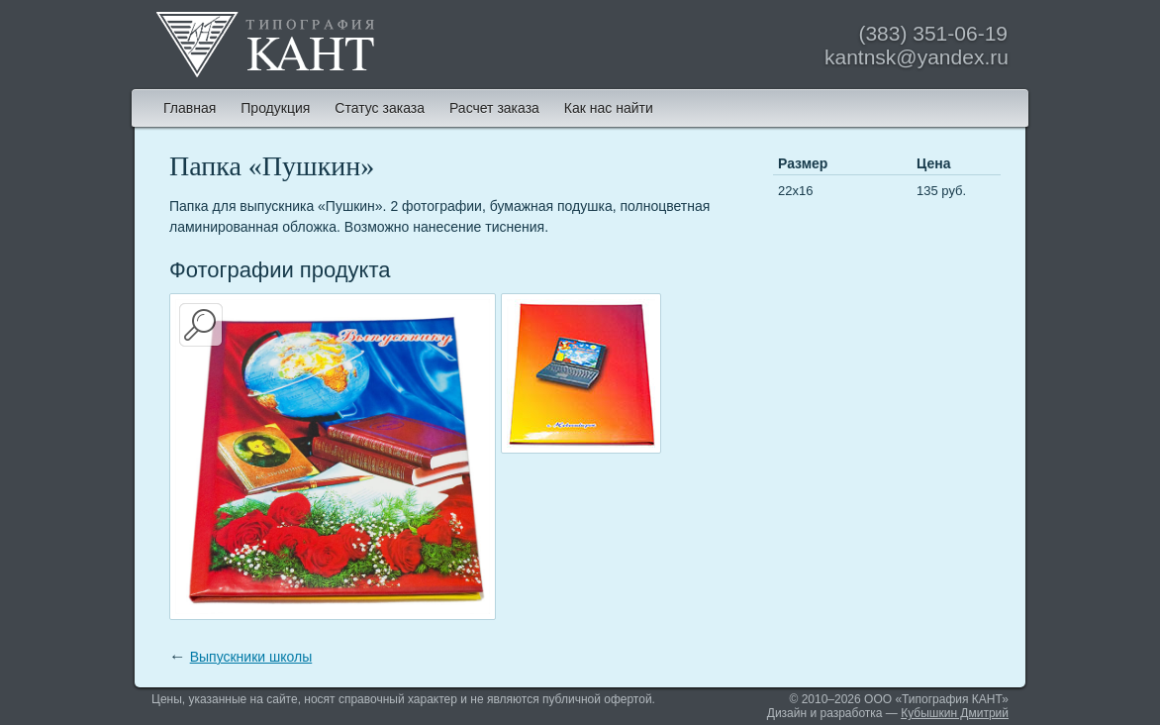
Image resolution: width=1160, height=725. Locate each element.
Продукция (275, 108)
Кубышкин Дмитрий (955, 713)
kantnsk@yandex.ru (916, 57)
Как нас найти (608, 108)
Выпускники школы (251, 657)
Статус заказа (380, 108)
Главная (189, 108)
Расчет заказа (494, 108)
